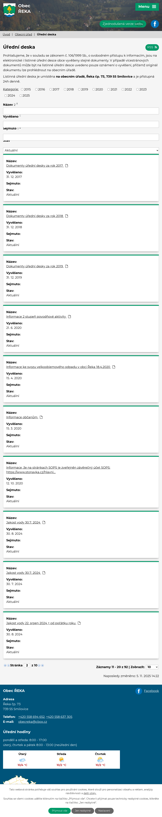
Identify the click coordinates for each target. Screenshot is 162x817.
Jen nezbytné (83, 810)
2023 (143, 89)
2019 (84, 89)
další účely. (89, 793)
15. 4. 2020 (14, 378)
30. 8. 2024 (14, 534)
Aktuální (12, 195)
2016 (41, 89)
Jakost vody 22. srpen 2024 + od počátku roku (43, 623)
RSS (152, 47)
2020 (99, 89)
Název (9, 105)
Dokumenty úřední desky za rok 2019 (37, 266)
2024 (11, 95)
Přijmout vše (59, 810)
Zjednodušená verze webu (123, 24)
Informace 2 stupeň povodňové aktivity (38, 317)
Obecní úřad (23, 34)
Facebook (151, 691)
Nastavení (104, 810)
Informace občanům (24, 417)
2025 (26, 95)
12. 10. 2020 (14, 483)
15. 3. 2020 (13, 428)
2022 (128, 89)
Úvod (6, 34)
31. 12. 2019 (14, 277)
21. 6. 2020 (14, 328)
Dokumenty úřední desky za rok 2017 (37, 166)
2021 (114, 89)
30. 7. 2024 (14, 584)
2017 (56, 89)
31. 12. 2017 (14, 177)
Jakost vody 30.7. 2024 (25, 522)
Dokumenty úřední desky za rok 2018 (37, 216)
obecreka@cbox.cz (32, 722)
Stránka (16, 665)
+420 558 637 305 (59, 717)
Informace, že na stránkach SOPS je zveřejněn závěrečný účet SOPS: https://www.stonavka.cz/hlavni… (58, 470)
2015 (27, 89)
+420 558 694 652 (31, 717)
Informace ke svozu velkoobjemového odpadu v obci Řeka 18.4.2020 (60, 367)
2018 (70, 89)
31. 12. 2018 (14, 227)
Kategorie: (11, 89)
